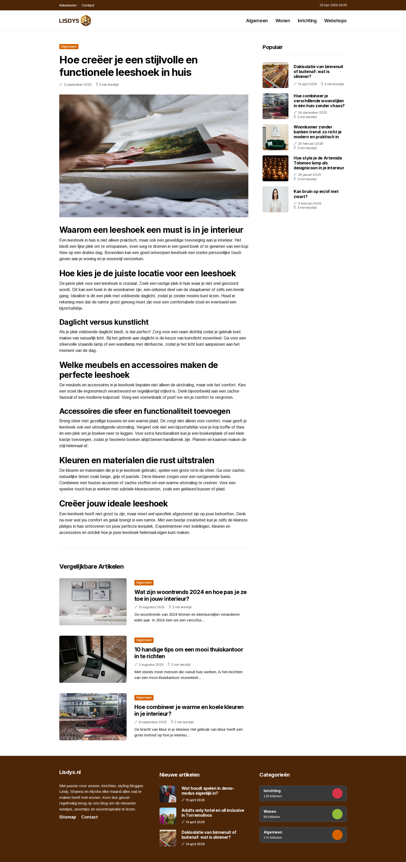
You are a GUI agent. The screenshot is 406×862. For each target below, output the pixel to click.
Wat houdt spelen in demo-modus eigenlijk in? (208, 791)
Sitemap (67, 817)
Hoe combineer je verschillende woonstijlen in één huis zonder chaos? (319, 100)
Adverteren (68, 5)
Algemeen (257, 20)
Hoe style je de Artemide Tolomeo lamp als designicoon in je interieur (319, 162)
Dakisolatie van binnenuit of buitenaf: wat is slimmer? (318, 71)
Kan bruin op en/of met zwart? (316, 194)
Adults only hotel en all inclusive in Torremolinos (213, 813)
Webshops (335, 20)
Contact (88, 5)
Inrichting (307, 20)
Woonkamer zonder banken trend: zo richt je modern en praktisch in (318, 131)
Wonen (283, 20)
